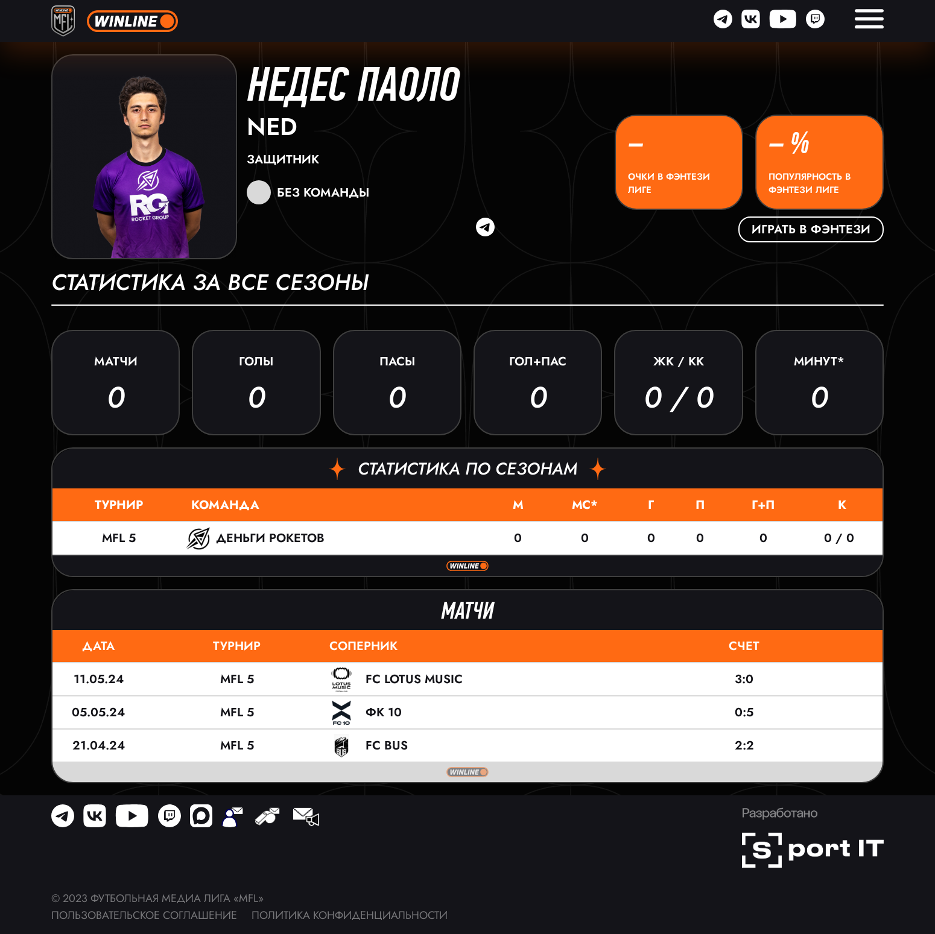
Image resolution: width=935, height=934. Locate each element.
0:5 (744, 712)
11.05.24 (99, 679)
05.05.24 (98, 712)
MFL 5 (119, 538)
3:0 (744, 679)
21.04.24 (98, 745)
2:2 (744, 745)
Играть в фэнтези (811, 229)
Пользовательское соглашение (144, 915)
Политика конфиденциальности (350, 915)
